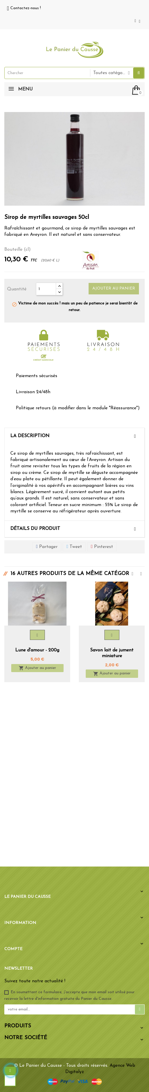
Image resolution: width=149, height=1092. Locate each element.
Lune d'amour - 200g (37, 650)
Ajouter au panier (113, 288)
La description (29, 436)
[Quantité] (46, 289)
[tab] (74, 436)
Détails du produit (35, 528)
